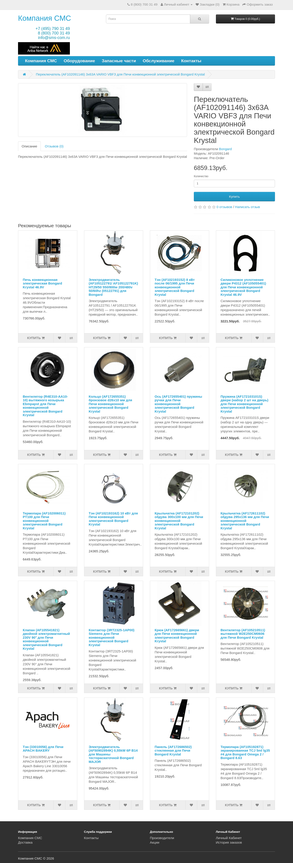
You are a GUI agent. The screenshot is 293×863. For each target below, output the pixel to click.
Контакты (191, 60)
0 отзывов (224, 207)
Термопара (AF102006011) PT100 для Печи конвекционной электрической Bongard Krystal (44, 520)
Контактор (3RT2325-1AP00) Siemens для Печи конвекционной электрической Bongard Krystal (112, 637)
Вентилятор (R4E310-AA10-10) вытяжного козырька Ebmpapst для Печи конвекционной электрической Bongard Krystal (45, 406)
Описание (29, 146)
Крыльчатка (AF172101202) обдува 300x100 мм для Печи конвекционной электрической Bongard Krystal (179, 520)
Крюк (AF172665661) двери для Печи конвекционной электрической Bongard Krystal (177, 635)
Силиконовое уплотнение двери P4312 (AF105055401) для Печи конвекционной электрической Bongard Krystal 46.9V (243, 287)
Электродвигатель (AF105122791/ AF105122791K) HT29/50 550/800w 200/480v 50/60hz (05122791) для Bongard (113, 287)
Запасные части (119, 60)
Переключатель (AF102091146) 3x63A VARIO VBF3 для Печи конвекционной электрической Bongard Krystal (120, 74)
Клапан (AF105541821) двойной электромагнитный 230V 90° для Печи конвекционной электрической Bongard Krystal (46, 639)
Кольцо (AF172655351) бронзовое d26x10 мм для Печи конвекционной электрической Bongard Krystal (110, 404)
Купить (234, 196)
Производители (162, 838)
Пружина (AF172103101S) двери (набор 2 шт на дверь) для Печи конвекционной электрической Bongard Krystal (244, 404)
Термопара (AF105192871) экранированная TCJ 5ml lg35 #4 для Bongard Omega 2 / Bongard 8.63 (245, 752)
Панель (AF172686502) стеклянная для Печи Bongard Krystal (173, 750)
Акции (154, 842)
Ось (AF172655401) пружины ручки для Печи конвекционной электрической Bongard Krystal (178, 404)
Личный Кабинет (229, 838)
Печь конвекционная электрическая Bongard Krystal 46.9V (42, 283)
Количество (201, 176)
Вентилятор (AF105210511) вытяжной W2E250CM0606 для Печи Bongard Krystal (243, 633)
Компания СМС (44, 18)
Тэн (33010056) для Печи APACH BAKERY (43, 749)
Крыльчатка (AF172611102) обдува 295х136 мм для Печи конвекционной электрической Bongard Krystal (245, 520)
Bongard (225, 149)
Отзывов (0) (54, 146)
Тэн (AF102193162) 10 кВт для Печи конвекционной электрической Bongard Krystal (113, 518)
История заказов (229, 842)
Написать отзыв (247, 207)
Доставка (25, 842)
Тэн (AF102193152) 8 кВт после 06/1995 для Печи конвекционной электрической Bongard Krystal (175, 287)
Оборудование (79, 60)
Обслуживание (158, 60)
